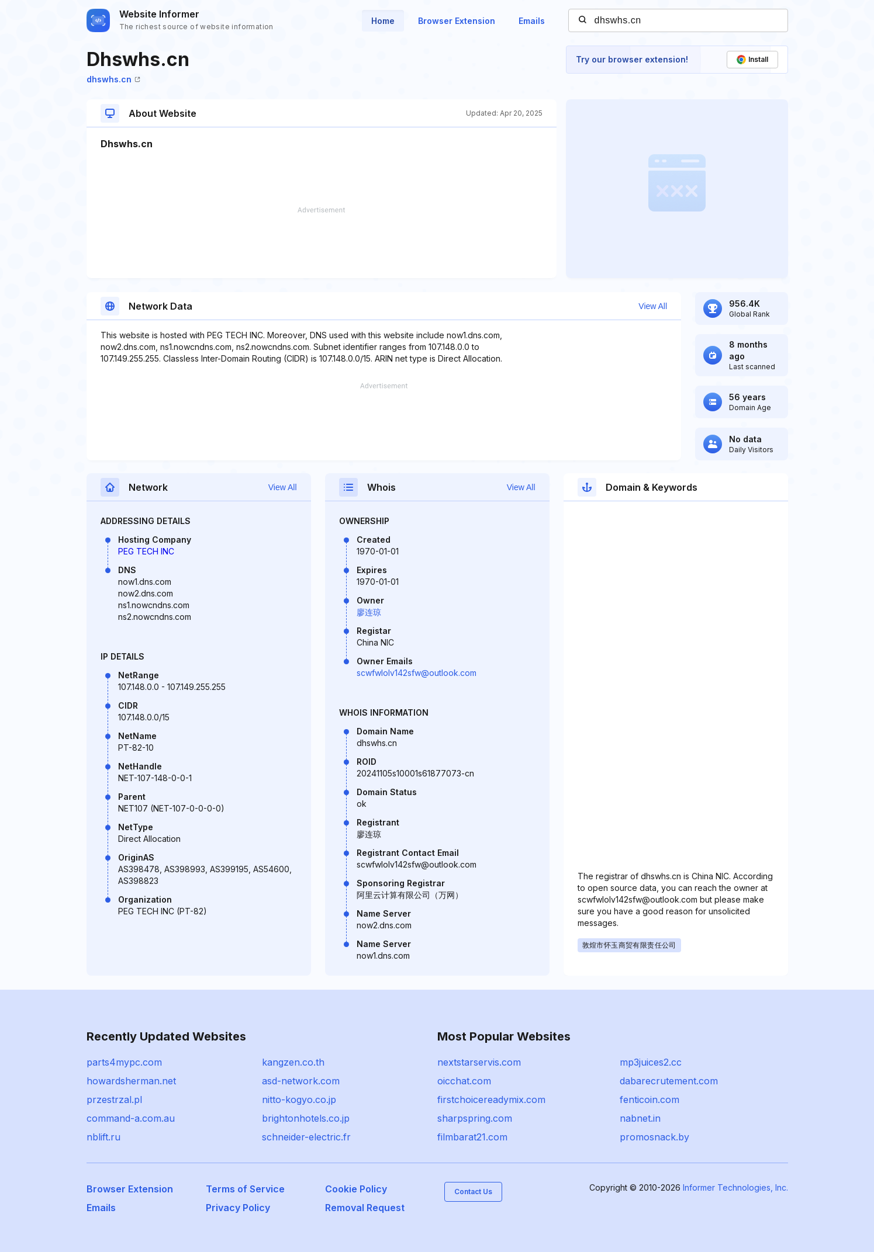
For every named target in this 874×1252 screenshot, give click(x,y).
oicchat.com (464, 1081)
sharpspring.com (474, 1118)
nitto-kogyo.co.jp (299, 1099)
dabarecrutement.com (669, 1081)
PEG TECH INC (146, 551)
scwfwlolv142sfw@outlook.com (416, 673)
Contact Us (473, 1191)
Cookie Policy (356, 1189)
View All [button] (652, 306)
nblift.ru (103, 1137)
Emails (532, 21)
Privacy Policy (238, 1207)
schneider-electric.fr (306, 1137)
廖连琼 (369, 612)
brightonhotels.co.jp (306, 1118)
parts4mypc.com (124, 1062)
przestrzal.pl (114, 1099)
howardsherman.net (131, 1081)
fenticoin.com (649, 1099)
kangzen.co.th (293, 1062)
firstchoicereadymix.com (491, 1099)
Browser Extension (456, 21)
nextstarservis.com (479, 1062)
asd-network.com (301, 1081)
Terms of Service (245, 1189)
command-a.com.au (131, 1118)
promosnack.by (654, 1137)
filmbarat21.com (472, 1137)
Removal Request (365, 1207)
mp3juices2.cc (651, 1062)
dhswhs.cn (113, 79)
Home (383, 21)
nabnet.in (640, 1118)
